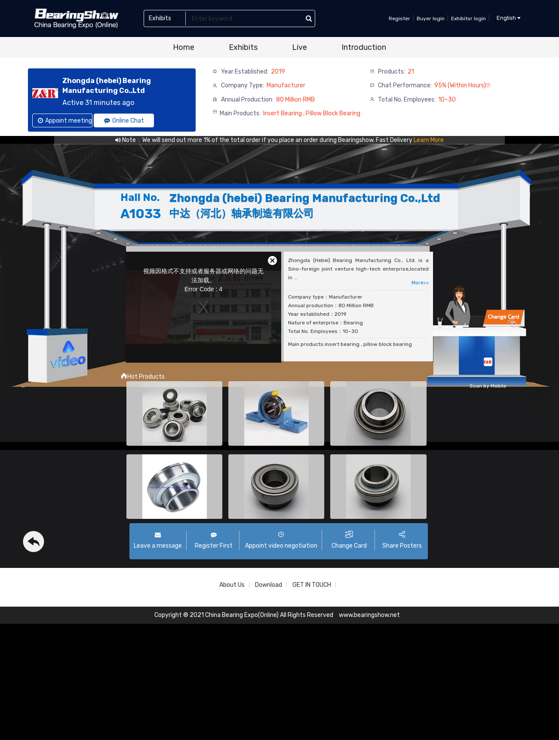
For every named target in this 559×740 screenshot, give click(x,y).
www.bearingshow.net (369, 615)
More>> (420, 283)
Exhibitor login (468, 18)
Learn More (429, 140)
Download (268, 585)
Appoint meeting (65, 120)
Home (183, 47)
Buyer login (431, 18)
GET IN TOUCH (311, 585)
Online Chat (124, 120)
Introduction (363, 47)
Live (299, 47)
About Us (232, 585)
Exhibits (243, 47)
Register (399, 18)
